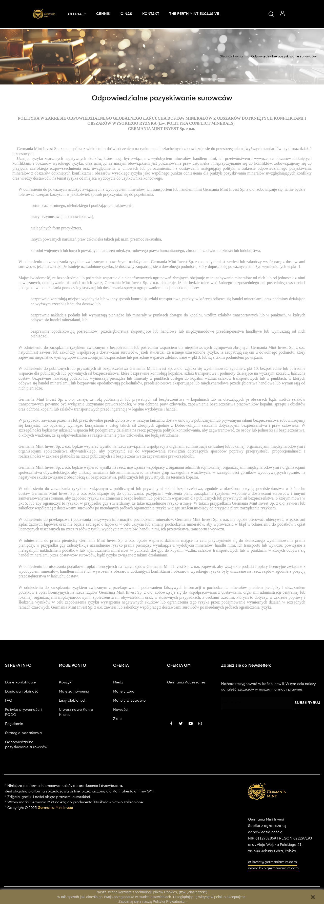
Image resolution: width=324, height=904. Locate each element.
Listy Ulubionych (72, 700)
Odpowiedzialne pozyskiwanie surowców (26, 744)
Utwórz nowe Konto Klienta (76, 712)
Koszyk (65, 682)
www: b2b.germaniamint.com (273, 868)
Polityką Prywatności (169, 901)
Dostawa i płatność (21, 691)
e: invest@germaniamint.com (272, 862)
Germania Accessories (186, 682)
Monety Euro (124, 691)
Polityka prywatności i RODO (23, 712)
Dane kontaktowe (20, 682)
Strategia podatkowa (23, 733)
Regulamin (14, 724)
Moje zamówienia (74, 691)
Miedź (118, 682)
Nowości (120, 710)
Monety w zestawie (129, 700)
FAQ (8, 700)
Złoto (117, 719)
